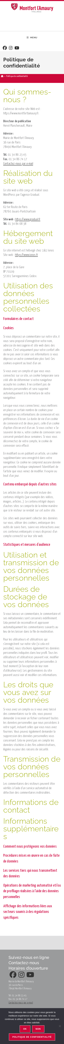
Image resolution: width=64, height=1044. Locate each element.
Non (38, 1029)
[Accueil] (2, 76)
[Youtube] (17, 48)
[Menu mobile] (32, 37)
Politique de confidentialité (32, 1037)
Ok (25, 1029)
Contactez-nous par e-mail (18, 163)
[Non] (59, 1026)
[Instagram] (10, 48)
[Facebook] (5, 48)
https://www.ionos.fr (26, 255)
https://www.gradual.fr (27, 219)
